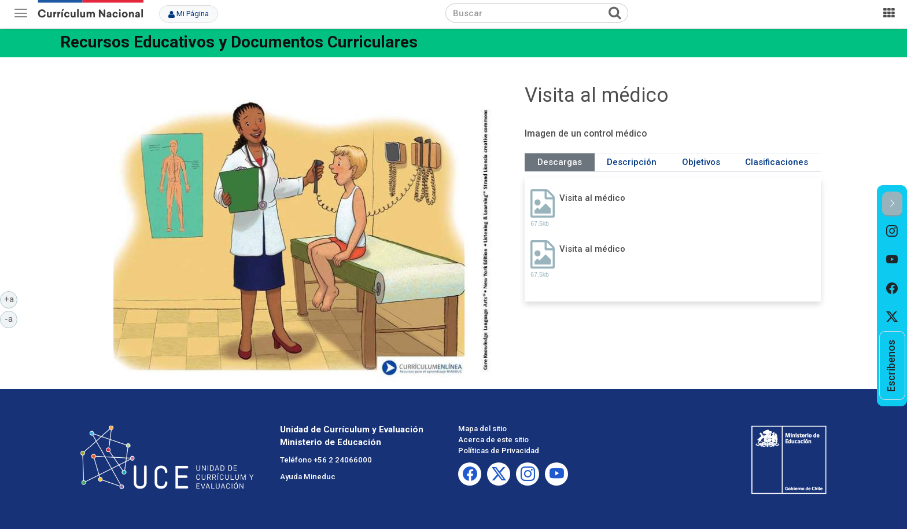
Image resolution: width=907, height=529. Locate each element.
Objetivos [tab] (701, 162)
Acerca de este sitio (493, 439)
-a (11, 318)
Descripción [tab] (632, 162)
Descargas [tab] (559, 162)
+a (11, 298)
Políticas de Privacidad (498, 450)
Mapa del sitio (482, 428)
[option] (892, 230)
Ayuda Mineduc (307, 476)
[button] (892, 204)
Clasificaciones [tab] (776, 162)
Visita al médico (592, 198)
